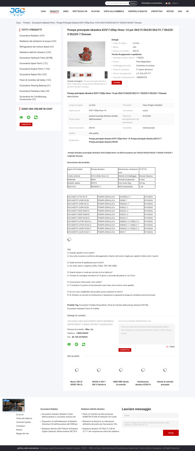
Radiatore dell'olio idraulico (33, 52)
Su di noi (95, 11)
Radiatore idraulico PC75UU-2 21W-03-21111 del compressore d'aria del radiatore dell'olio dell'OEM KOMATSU (101, 430)
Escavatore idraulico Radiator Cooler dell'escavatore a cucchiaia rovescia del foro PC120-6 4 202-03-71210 (59, 416)
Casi (180, 11)
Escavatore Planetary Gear (32, 91)
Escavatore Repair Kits (30, 74)
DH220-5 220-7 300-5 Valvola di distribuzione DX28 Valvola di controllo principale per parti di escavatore (99, 383)
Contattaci (156, 11)
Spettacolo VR (79, 11)
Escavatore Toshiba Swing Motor (93, 305)
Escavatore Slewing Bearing (33, 85)
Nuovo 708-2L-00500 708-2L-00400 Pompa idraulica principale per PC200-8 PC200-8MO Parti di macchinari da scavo (77, 383)
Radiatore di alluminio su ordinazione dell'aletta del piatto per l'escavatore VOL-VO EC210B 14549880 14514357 (100, 423)
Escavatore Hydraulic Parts (43, 23)
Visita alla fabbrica (114, 11)
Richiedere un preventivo (152, 3)
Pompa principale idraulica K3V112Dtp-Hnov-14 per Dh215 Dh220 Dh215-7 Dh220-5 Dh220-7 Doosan (87, 84)
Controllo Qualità (137, 11)
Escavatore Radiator (29, 35)
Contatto (116, 83)
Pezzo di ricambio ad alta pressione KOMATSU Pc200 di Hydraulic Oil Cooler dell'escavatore (100, 416)
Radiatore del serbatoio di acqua (35, 41)
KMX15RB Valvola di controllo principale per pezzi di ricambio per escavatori (121, 383)
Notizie (170, 11)
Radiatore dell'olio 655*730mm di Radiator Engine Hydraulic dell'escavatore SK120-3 (60, 430)
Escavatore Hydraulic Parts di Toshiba (83, 308)
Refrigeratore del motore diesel (34, 46)
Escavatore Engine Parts (31, 69)
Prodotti (54, 11)
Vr (187, 11)
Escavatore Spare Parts (31, 63)
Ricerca (133, 3)
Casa (43, 11)
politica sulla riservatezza (28, 448)
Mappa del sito (22, 433)
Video (66, 11)
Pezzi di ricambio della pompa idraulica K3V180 (128, 305)
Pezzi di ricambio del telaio (32, 80)
